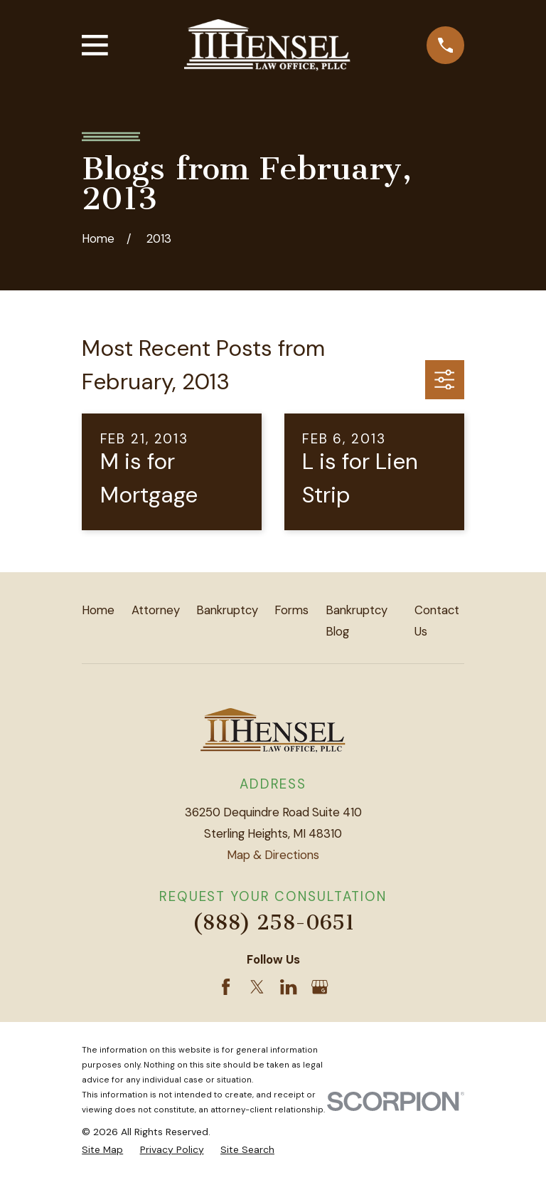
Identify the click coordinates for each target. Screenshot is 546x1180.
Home (98, 610)
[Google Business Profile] (319, 987)
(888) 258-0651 (273, 922)
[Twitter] (257, 987)
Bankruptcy (227, 610)
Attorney (156, 610)
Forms (291, 610)
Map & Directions (273, 855)
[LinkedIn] (288, 987)
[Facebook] (226, 987)
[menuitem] (102, 1150)
